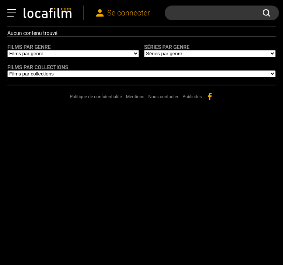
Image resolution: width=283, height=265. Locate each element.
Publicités (192, 96)
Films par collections (37, 67)
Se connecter (128, 12)
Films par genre (29, 47)
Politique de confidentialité (96, 96)
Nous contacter (164, 96)
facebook (209, 96)
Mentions (135, 96)
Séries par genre (166, 47)
